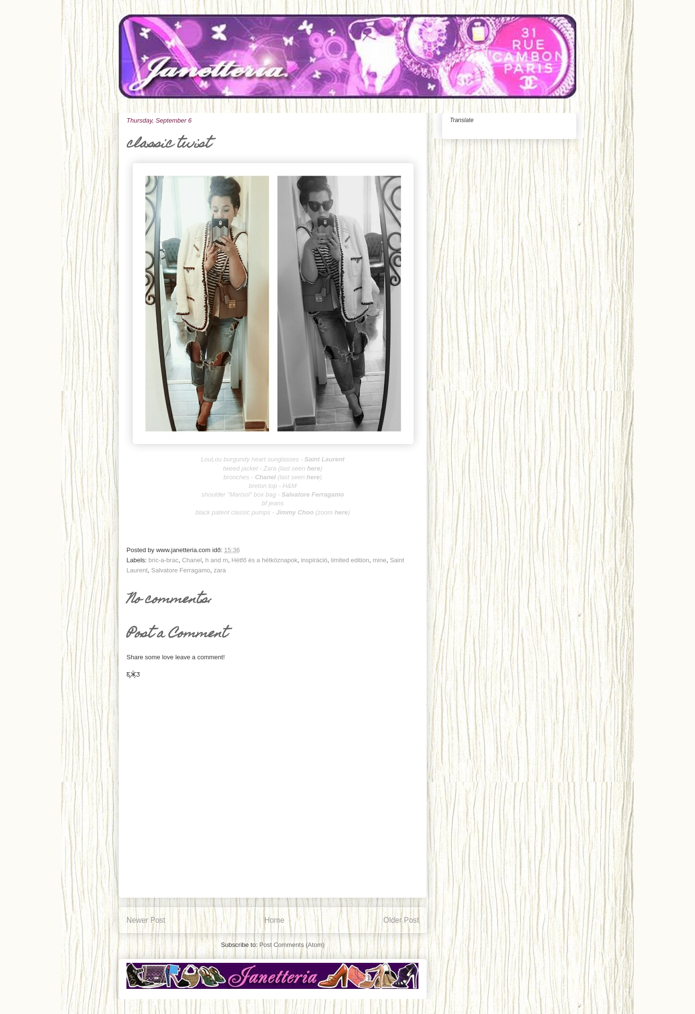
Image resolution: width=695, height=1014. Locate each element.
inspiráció (314, 560)
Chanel (192, 560)
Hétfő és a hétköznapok (265, 560)
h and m (216, 560)
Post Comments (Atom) (291, 944)
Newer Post (146, 920)
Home (274, 920)
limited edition (350, 560)
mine (379, 560)
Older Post (401, 920)
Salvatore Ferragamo (180, 570)
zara (220, 570)
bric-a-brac (164, 560)
